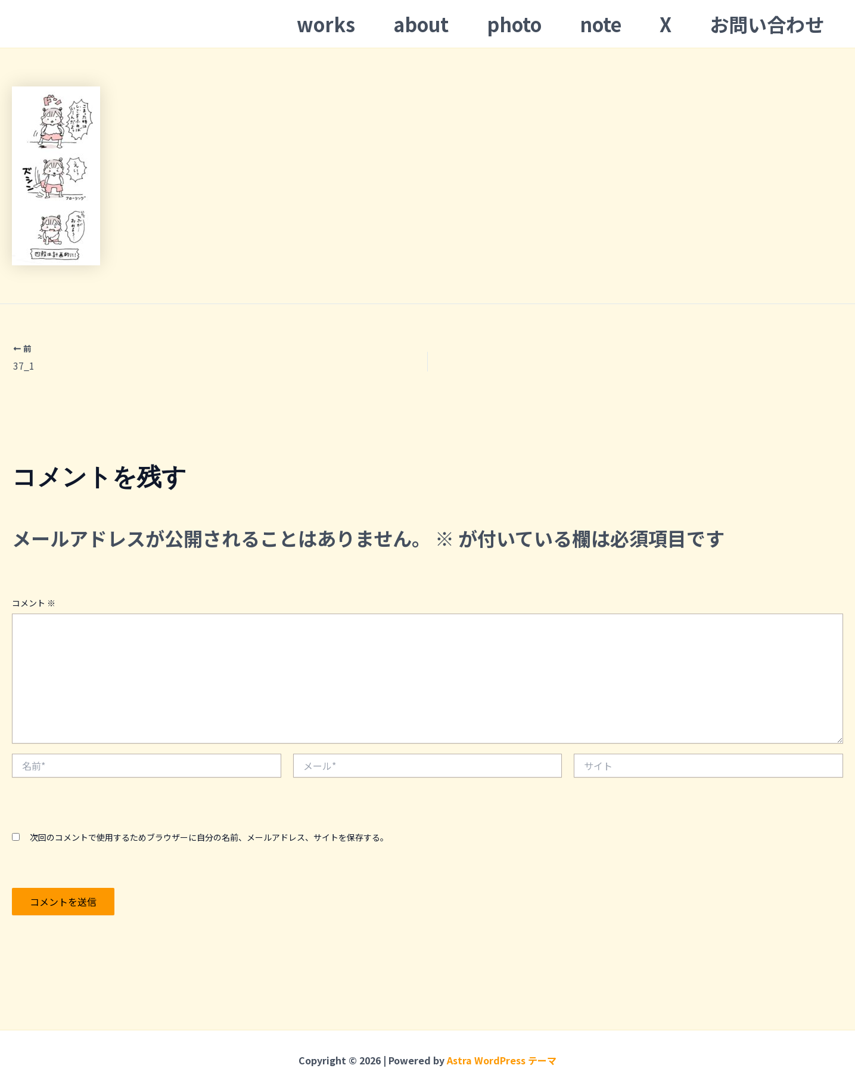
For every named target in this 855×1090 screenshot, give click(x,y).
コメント (33, 603)
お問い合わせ (767, 24)
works (326, 24)
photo (514, 24)
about (421, 24)
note (600, 24)
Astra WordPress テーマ (501, 1060)
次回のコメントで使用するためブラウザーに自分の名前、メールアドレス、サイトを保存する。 (209, 837)
